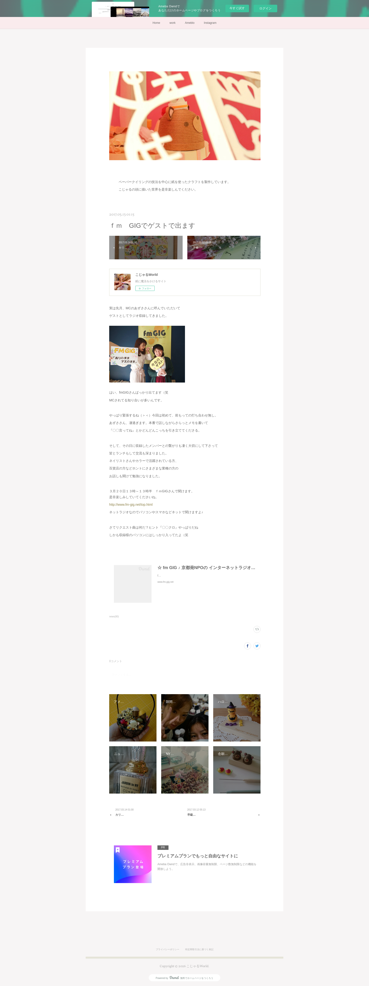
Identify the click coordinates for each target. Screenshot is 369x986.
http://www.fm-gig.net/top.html (130, 504)
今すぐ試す (237, 8)
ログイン (265, 8)
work (172, 22)
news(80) (114, 616)
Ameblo (190, 22)
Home (156, 22)
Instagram (210, 22)
